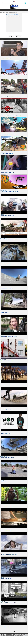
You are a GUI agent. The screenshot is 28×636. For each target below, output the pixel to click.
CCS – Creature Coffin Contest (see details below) (8, 602)
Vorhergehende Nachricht (10, 36)
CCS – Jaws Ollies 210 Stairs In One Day (7, 360)
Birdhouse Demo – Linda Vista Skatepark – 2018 (8, 77)
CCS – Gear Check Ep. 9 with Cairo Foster (7, 409)
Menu (14, 10)
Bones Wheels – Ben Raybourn (5, 626)
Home (1, 12)
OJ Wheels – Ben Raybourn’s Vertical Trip (7, 153)
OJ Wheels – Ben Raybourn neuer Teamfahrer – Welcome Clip (10, 191)
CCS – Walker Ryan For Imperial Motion (6, 288)
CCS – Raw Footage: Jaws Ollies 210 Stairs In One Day (9, 336)
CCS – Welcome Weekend (4, 481)
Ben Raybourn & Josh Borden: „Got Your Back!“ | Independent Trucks (11, 115)
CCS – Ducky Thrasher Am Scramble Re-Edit (7, 172)
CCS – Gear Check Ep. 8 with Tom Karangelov (7, 457)
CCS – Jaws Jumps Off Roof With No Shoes (7, 505)
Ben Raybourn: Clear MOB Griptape (6, 433)
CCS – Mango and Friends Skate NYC (6, 578)
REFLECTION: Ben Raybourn (5, 312)
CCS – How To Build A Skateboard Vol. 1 (6, 530)
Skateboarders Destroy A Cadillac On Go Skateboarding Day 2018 (10, 96)
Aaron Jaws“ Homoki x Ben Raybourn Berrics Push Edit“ (9, 554)
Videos (4, 12)
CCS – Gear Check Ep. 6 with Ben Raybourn (12, 14)
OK (25, 635)
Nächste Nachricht (18, 36)
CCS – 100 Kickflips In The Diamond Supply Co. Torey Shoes (9, 239)
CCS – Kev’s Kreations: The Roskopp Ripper (7, 215)
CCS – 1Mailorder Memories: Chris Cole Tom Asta (8, 134)
